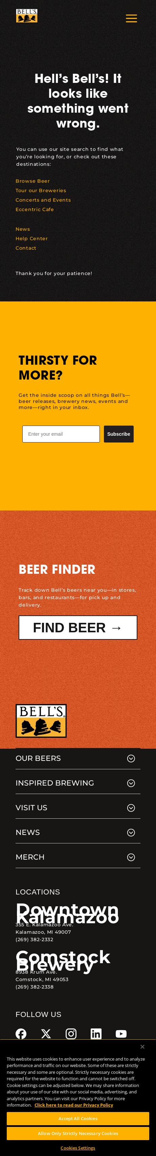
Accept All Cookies (78, 1118)
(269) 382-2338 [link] (35, 987)
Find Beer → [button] (78, 627)
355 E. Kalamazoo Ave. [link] (44, 925)
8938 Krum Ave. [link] (36, 972)
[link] (27, 15)
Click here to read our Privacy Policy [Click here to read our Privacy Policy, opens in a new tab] (74, 1105)
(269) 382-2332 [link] (34, 939)
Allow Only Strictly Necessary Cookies (78, 1133)
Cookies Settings (78, 1148)
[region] (78, 1097)
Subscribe (118, 434)
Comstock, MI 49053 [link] (42, 979)
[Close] (142, 1047)
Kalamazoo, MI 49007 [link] (43, 932)
